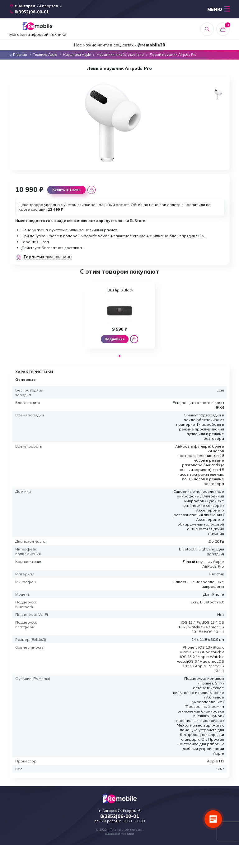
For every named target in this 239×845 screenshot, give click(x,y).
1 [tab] (120, 356)
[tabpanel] (119, 315)
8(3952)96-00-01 (119, 816)
